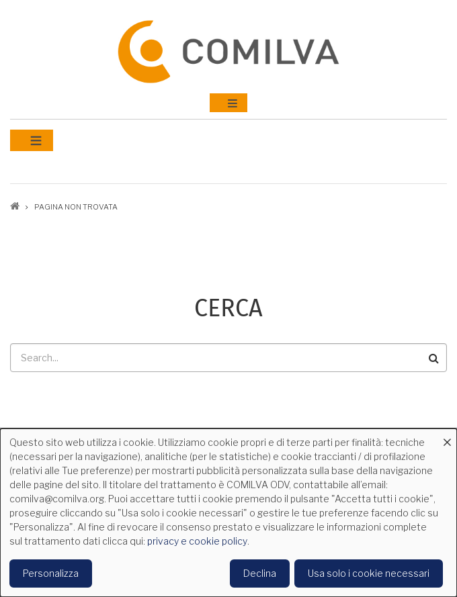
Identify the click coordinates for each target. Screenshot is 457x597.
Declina (259, 573)
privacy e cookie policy (197, 541)
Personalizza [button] (51, 573)
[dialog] (228, 512)
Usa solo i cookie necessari (368, 573)
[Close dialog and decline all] (447, 436)
